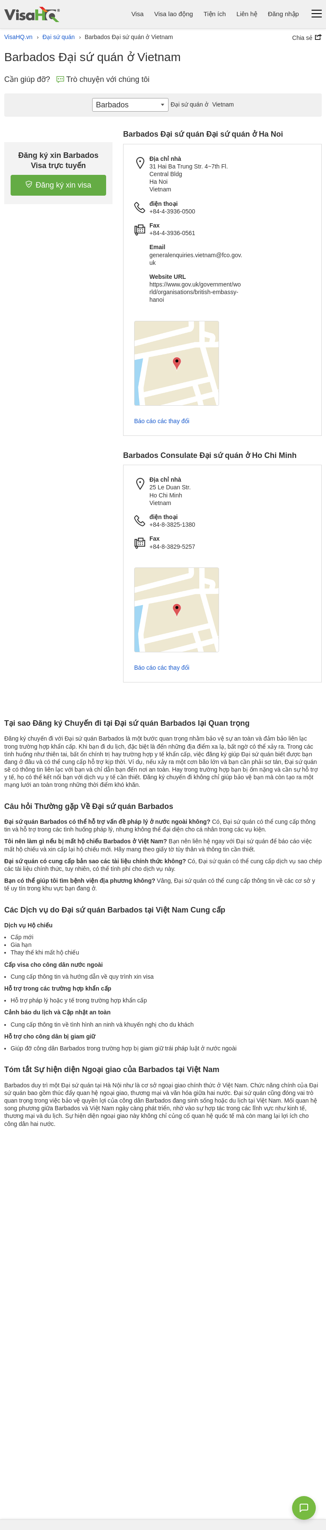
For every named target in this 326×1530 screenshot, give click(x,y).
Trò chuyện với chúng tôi (102, 79)
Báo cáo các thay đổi (161, 421)
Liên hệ (246, 13)
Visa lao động (173, 13)
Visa (137, 13)
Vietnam (201, 104)
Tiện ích (215, 13)
